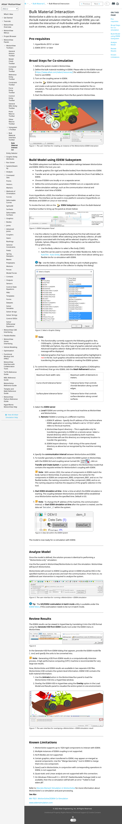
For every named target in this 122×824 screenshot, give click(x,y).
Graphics (9, 218)
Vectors (9, 184)
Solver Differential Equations (10, 324)
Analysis (9, 172)
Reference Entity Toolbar (12, 77)
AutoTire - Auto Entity (50, 254)
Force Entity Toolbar (12, 90)
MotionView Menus (8, 31)
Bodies (9, 222)
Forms (8, 299)
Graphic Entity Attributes (11, 158)
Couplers (9, 234)
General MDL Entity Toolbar (13, 106)
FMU (8, 292)
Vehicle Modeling (10, 347)
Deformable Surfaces (11, 213)
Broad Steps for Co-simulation (115, 27)
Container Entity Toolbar (12, 69)
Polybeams (10, 263)
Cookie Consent (95, 812)
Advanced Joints (10, 230)
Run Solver (10, 162)
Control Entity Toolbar (12, 98)
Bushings (9, 241)
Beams (8, 259)
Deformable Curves (11, 201)
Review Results (113, 49)
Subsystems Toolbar (13, 128)
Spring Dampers (9, 255)
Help (10, 406)
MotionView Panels (8, 41)
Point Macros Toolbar (12, 113)
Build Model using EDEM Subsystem (115, 36)
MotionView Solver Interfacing (8, 341)
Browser (10, 36)
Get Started (8, 18)
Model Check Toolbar (12, 61)
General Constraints (10, 246)
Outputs (9, 280)
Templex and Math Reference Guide (10, 391)
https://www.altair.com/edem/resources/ (54, 72)
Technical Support (80, 812)
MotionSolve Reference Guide (10, 384)
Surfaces (9, 209)
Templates (10, 296)
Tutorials (7, 21)
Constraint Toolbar (13, 83)
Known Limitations (115, 56)
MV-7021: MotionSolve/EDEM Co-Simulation (48, 798)
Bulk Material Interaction (14, 146)
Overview (8, 26)
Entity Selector (11, 153)
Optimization (9, 350)
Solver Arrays (11, 312)
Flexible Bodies (9, 335)
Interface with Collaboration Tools (9, 365)
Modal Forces (11, 273)
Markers (9, 188)
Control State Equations (11, 288)
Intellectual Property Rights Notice (58, 812)
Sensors (9, 283)
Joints (8, 225)
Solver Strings (11, 315)
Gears (8, 238)
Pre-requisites (114, 20)
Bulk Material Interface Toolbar (12, 136)
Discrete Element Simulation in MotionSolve (56, 788)
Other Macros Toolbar (12, 121)
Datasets (9, 303)
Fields (8, 250)
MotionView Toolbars (11, 46)
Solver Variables (9, 307)
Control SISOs (11, 318)
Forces (8, 269)
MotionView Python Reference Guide (11, 399)
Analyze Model (114, 43)
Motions (9, 266)
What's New (8, 14)
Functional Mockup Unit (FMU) (9, 356)
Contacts (9, 276)
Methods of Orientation (10, 192)
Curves (9, 197)
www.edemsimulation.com (41, 802)
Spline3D (9, 206)
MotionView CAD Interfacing (10, 331)
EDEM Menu (34, 606)
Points (8, 181)
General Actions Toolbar (12, 53)
